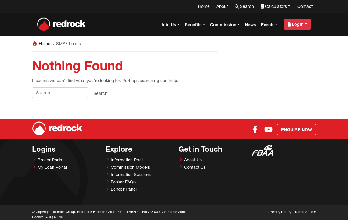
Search (247, 6)
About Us (193, 159)
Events (268, 24)
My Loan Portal (52, 167)
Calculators (276, 6)
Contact (305, 6)
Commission (223, 24)
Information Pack (127, 159)
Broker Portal (50, 159)
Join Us (168, 24)
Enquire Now (296, 129)
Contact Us (195, 167)
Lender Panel (124, 189)
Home (204, 6)
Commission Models (130, 167)
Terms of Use (305, 212)
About (222, 6)
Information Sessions (131, 174)
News (250, 24)
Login (297, 24)
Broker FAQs (123, 181)
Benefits (193, 24)
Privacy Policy (279, 212)
